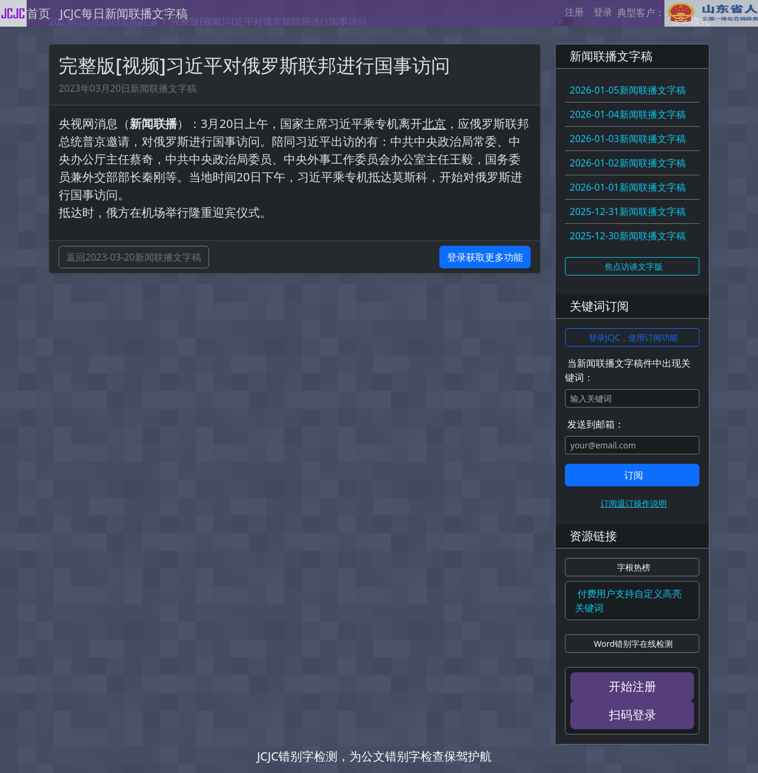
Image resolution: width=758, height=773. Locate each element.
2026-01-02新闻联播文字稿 (628, 162)
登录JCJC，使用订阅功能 (633, 337)
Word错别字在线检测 (633, 643)
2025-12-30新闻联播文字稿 (628, 235)
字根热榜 (633, 567)
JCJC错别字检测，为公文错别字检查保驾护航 (374, 756)
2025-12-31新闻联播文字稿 (628, 211)
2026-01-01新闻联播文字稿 (628, 187)
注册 (574, 11)
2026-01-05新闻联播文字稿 (628, 90)
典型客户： (687, 13)
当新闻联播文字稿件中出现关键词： (627, 370)
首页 (38, 13)
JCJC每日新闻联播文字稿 (124, 13)
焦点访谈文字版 (634, 266)
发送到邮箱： (595, 424)
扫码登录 (632, 715)
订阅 (633, 475)
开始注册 (632, 686)
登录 (602, 11)
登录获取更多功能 (485, 257)
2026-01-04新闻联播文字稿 (628, 114)
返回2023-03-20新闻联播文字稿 (133, 257)
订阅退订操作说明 (633, 503)
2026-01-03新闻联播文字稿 (628, 138)
